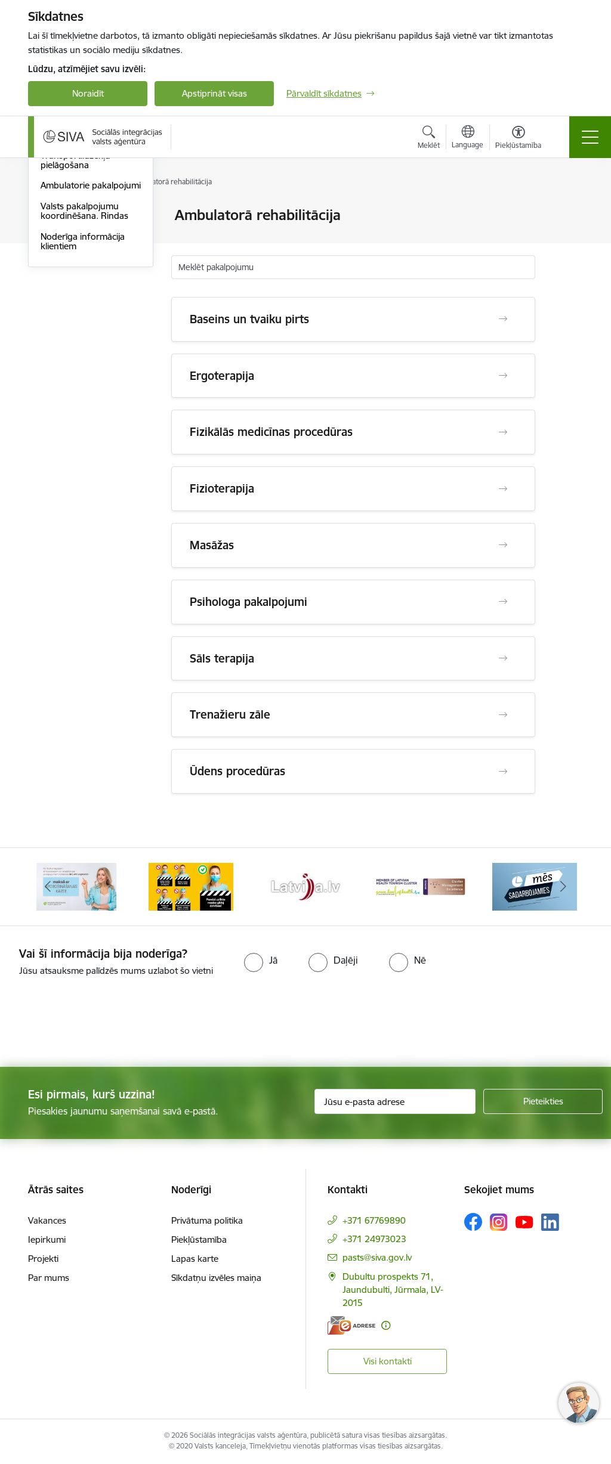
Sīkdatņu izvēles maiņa (216, 1277)
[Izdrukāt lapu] (566, 210)
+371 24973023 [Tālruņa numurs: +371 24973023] (374, 1239)
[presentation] (99, 1022)
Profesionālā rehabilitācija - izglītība (84, 250)
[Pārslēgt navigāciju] (590, 137)
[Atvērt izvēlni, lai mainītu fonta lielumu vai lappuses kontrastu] (518, 139)
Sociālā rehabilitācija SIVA (90, 276)
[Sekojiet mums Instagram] (499, 1222)
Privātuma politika (207, 1220)
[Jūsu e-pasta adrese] (395, 1101)
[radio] (260, 960)
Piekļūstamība (199, 1239)
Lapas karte (194, 1258)
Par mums (48, 1277)
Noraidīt (88, 93)
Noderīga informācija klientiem (83, 383)
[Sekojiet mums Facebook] (473, 1222)
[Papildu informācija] (385, 1325)
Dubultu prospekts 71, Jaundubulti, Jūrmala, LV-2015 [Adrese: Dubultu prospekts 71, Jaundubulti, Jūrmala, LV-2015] (392, 1289)
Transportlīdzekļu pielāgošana (75, 302)
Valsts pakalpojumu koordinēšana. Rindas (84, 352)
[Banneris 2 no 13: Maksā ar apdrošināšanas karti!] (76, 886)
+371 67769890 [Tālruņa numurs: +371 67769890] (374, 1220)
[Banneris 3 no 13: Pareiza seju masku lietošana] (191, 886)
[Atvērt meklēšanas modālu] (429, 139)
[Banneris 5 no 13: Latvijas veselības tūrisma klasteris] (420, 886)
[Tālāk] (563, 887)
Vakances (47, 1220)
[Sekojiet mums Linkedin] (550, 1222)
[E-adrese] (351, 1325)
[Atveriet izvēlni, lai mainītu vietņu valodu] (467, 138)
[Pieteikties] (543, 1101)
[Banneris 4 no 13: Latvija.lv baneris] (305, 886)
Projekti (43, 1258)
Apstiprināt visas (214, 93)
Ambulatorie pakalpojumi (91, 327)
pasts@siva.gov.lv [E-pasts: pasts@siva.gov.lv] (377, 1257)
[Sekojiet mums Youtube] (524, 1221)
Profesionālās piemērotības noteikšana (90, 220)
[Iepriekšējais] (47, 887)
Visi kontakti (387, 1361)
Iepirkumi (47, 1239)
